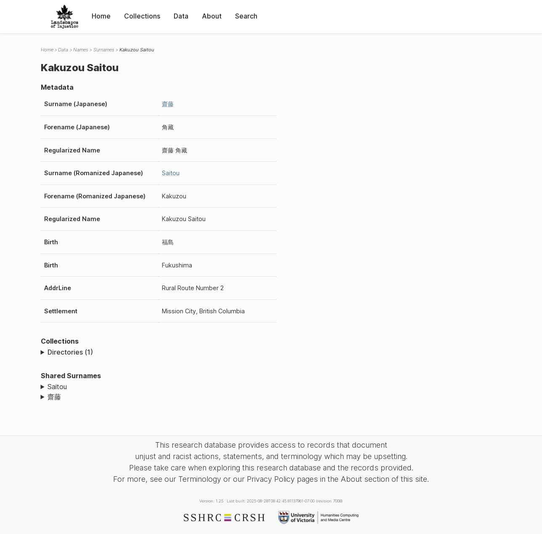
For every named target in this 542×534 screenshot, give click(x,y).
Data (181, 16)
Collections (142, 16)
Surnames (103, 50)
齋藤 (168, 103)
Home (101, 16)
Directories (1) (70, 352)
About (212, 16)
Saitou (171, 172)
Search (246, 16)
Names (80, 50)
